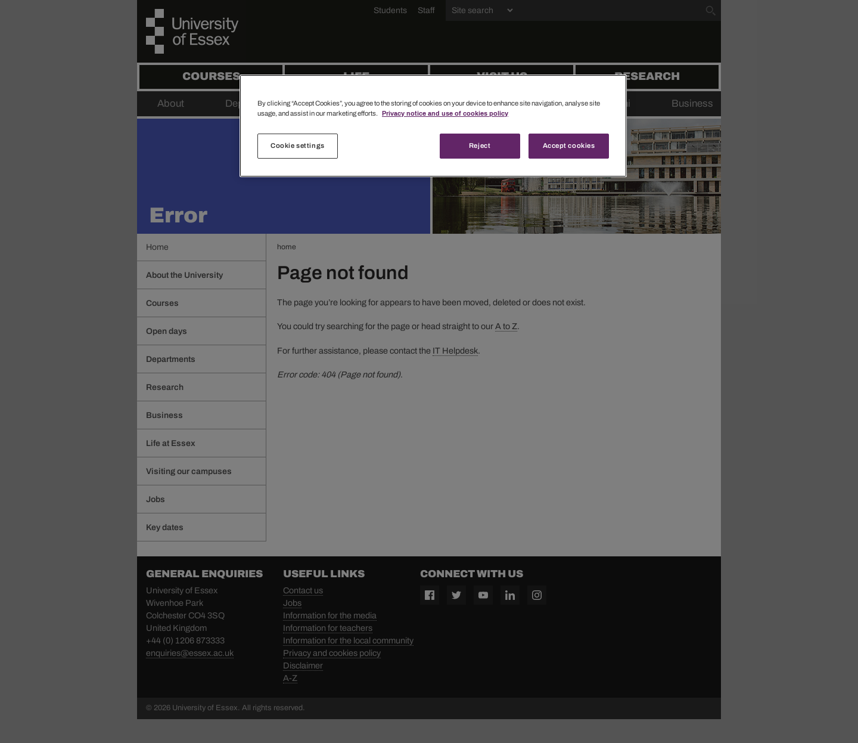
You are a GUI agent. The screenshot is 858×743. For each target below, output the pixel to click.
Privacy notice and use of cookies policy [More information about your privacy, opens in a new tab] (445, 113)
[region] (433, 126)
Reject (479, 145)
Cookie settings (298, 145)
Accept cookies (569, 145)
